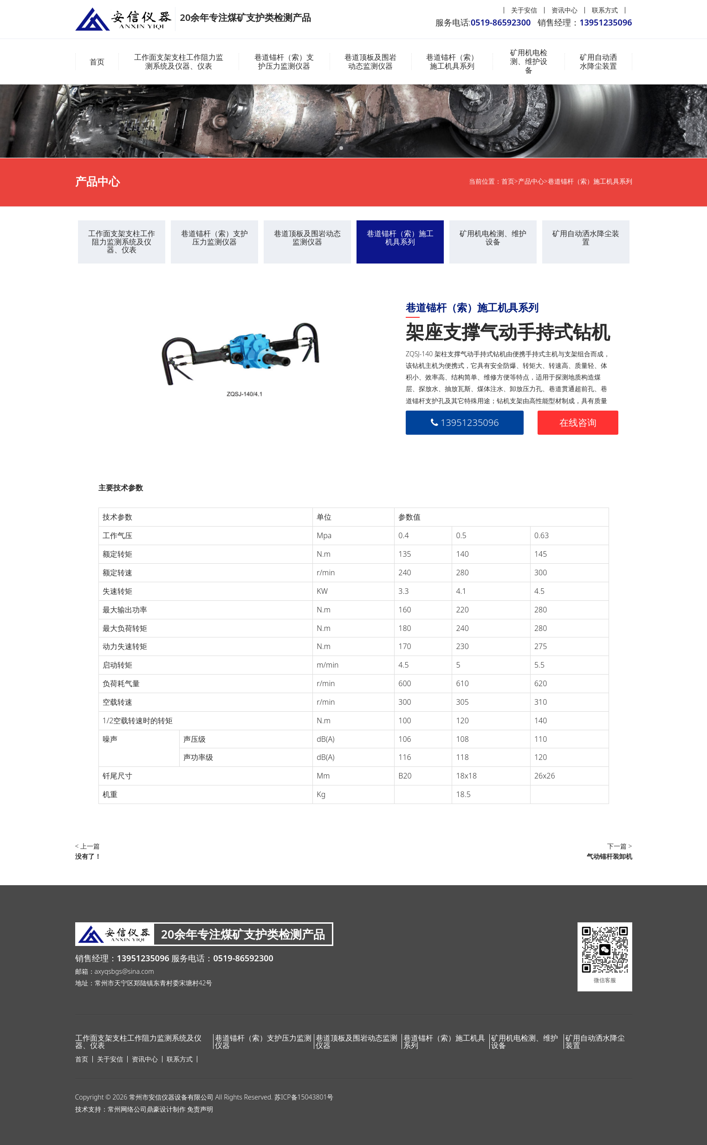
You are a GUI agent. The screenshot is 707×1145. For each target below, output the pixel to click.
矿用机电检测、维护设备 (528, 61)
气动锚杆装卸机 (609, 856)
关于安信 (524, 10)
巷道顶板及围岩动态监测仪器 (370, 62)
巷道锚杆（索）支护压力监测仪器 (284, 62)
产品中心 (531, 184)
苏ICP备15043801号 (303, 1097)
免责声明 (200, 1109)
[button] (341, 148)
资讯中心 (564, 10)
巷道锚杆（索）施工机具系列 (452, 62)
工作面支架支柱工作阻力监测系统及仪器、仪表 (178, 62)
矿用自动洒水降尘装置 (598, 62)
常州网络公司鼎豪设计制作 (147, 1109)
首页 (97, 61)
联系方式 (605, 10)
